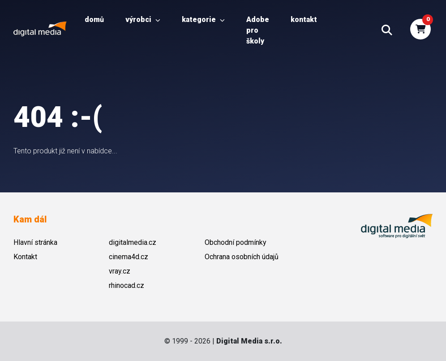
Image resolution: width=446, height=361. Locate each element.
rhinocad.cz (126, 285)
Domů (94, 19)
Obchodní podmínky (235, 242)
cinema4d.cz (128, 256)
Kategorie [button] (203, 19)
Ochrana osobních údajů (242, 256)
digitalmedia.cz (132, 242)
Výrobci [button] (142, 19)
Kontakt (304, 19)
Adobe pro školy (257, 30)
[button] (387, 30)
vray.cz (119, 271)
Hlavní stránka (35, 242)
